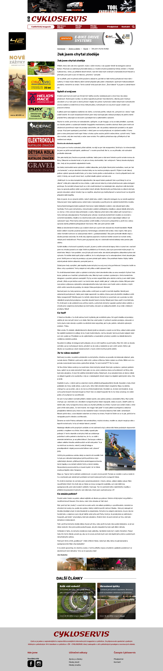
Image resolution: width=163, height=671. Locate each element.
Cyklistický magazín (41, 27)
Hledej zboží (78, 27)
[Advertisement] (41, 45)
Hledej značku (93, 27)
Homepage (61, 49)
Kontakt (126, 27)
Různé (85, 49)
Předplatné (112, 27)
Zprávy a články (61, 27)
